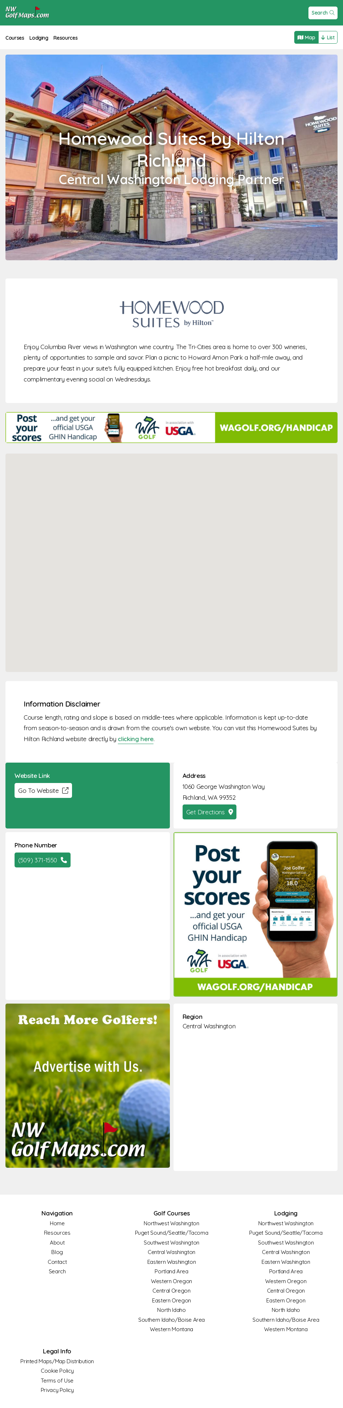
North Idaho (171, 1309)
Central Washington (209, 1026)
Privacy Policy (57, 1390)
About (57, 1242)
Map (306, 37)
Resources (65, 38)
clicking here (135, 739)
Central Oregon (171, 1290)
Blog (57, 1252)
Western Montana (171, 1329)
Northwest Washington (171, 1223)
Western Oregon (171, 1281)
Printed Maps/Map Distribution (57, 1361)
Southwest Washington (171, 1242)
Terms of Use (57, 1380)
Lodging (38, 38)
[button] (171, 556)
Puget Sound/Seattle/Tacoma (171, 1232)
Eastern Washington (171, 1261)
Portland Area (171, 1271)
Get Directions (209, 812)
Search (323, 12)
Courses (14, 38)
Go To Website (43, 790)
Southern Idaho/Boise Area (171, 1319)
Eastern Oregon (171, 1300)
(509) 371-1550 (42, 860)
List (327, 37)
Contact (57, 1261)
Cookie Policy (57, 1370)
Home (57, 1223)
